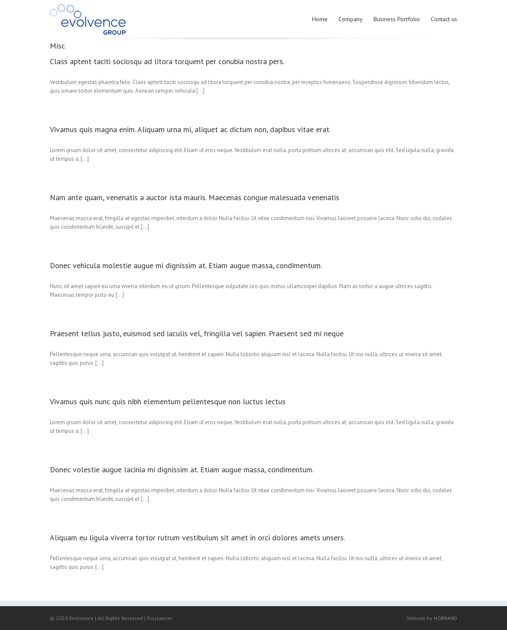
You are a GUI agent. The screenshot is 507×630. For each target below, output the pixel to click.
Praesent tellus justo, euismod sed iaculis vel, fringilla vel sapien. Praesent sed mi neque (197, 333)
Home (320, 19)
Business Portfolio (397, 19)
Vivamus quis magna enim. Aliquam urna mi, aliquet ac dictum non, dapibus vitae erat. (190, 129)
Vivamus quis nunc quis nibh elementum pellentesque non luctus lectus (168, 401)
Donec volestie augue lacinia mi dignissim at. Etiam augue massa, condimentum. (182, 469)
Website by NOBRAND (432, 618)
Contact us (444, 19)
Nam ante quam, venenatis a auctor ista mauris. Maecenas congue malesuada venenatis (194, 197)
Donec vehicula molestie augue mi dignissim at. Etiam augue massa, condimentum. (186, 265)
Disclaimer (159, 618)
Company (350, 19)
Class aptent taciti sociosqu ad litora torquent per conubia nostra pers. (167, 61)
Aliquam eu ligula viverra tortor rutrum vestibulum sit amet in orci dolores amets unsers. (197, 537)
